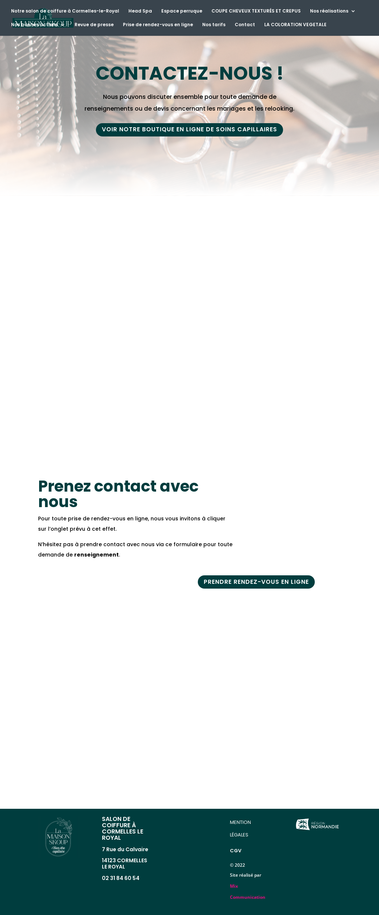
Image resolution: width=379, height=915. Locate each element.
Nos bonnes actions (34, 25)
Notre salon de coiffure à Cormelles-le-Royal (65, 11)
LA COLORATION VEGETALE (295, 25)
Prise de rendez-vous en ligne (158, 25)
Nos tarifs (213, 25)
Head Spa (140, 11)
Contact (245, 25)
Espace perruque (181, 11)
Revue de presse (94, 25)
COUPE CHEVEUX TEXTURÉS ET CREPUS (256, 11)
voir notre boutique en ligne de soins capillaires (189, 130)
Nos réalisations (329, 11)
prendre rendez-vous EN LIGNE (256, 582)
